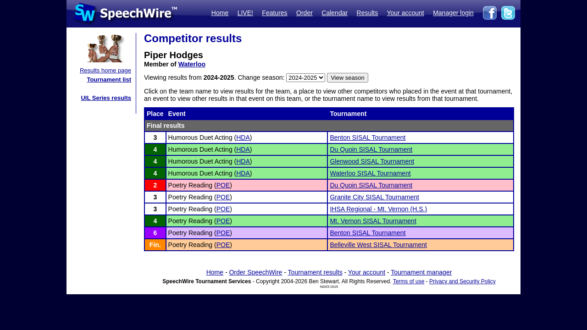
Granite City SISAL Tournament (374, 197)
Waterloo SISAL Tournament (370, 173)
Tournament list (109, 79)
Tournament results (315, 272)
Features (274, 12)
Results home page (105, 70)
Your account (405, 12)
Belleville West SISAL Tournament (378, 244)
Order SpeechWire (255, 272)
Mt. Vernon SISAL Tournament (373, 221)
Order (304, 12)
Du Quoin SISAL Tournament (371, 149)
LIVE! (245, 12)
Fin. (155, 244)
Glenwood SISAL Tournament (372, 161)
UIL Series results (106, 97)
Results (367, 12)
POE (223, 185)
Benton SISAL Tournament (367, 137)
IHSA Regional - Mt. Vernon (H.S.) (378, 209)
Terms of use (409, 281)
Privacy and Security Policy (462, 281)
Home (219, 12)
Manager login (453, 12)
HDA (243, 137)
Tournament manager (421, 272)
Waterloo (191, 64)
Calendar (334, 12)
